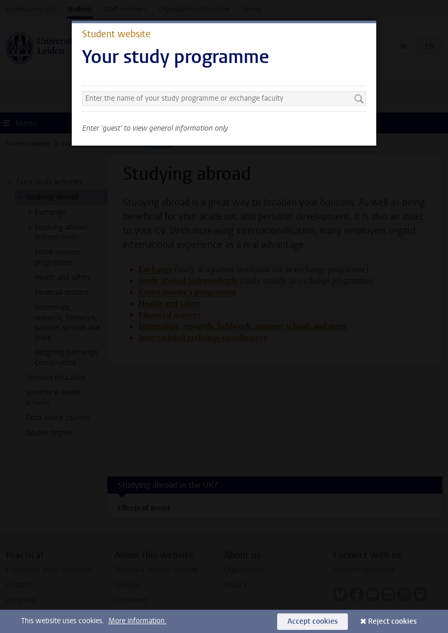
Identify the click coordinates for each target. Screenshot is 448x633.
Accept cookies (312, 621)
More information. (137, 621)
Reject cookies (392, 621)
